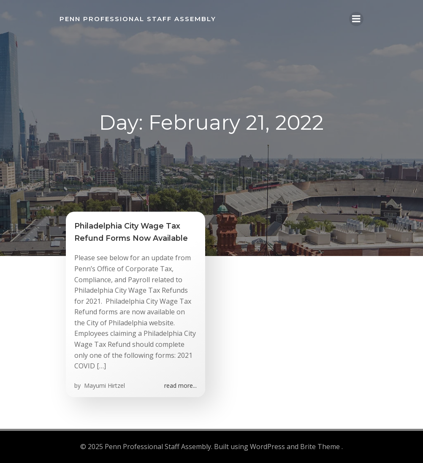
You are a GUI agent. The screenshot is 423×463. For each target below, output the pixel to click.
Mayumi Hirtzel (103, 385)
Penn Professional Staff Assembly (138, 19)
